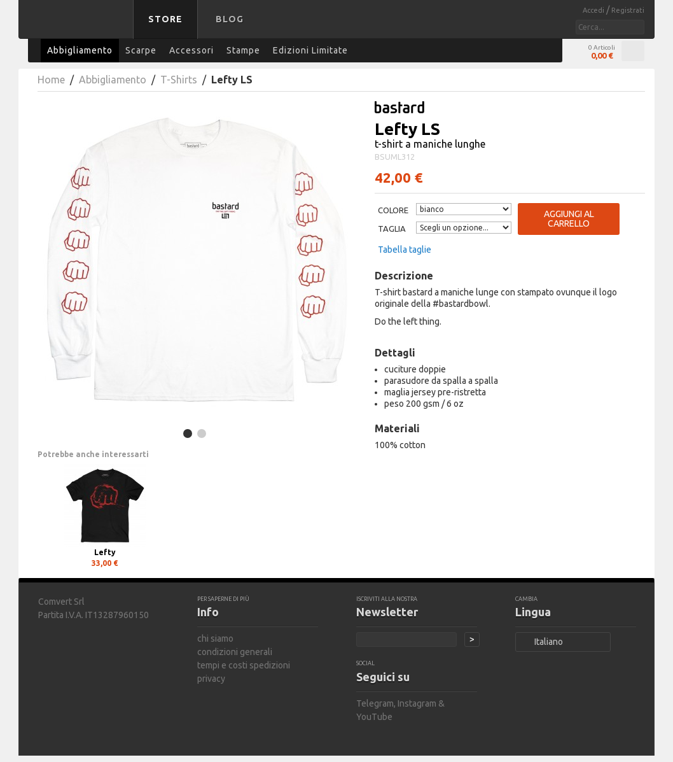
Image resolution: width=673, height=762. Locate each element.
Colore (393, 210)
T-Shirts (178, 79)
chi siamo (215, 638)
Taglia (392, 228)
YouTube (374, 717)
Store (165, 19)
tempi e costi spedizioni (243, 665)
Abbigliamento (112, 79)
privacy (211, 679)
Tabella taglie (404, 249)
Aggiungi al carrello (569, 219)
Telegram (375, 703)
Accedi (594, 10)
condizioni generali (234, 652)
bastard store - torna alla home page (78, 27)
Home (51, 79)
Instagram (417, 703)
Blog (230, 19)
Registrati (627, 10)
